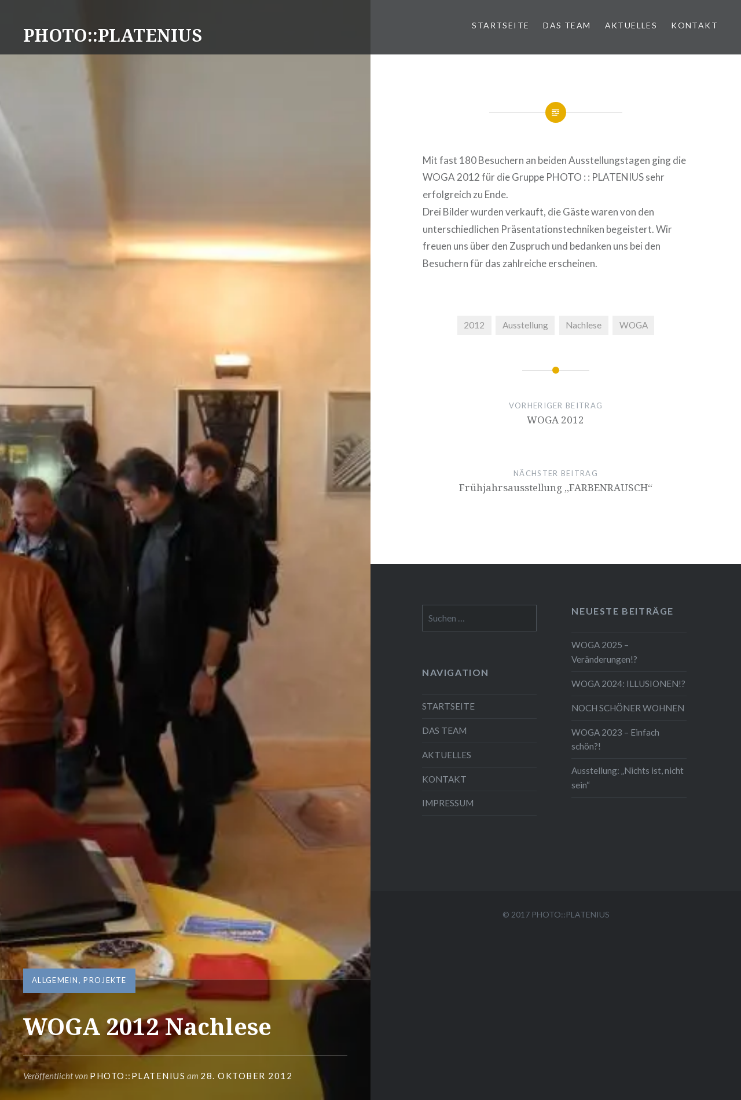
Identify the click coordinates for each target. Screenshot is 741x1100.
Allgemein (55, 980)
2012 (474, 325)
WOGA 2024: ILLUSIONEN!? (628, 683)
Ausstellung (525, 325)
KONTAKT (694, 25)
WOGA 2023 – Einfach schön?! (615, 739)
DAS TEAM (566, 25)
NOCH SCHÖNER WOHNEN (627, 708)
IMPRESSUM (448, 803)
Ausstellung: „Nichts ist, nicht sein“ (627, 777)
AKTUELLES (631, 25)
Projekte (104, 980)
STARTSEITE (500, 25)
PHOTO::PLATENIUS (112, 35)
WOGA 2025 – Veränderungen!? (604, 651)
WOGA (633, 325)
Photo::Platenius (137, 1075)
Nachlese (583, 325)
